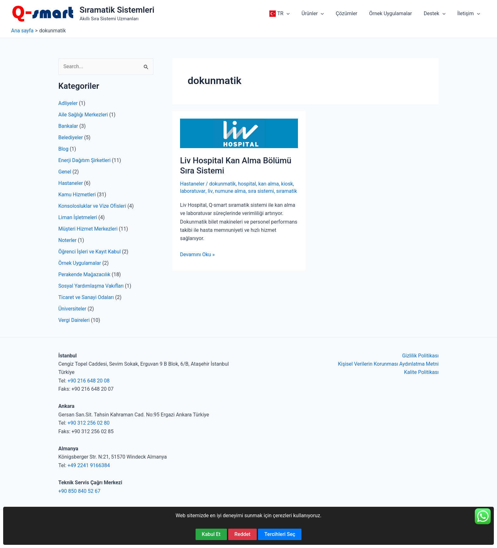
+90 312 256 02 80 (89, 423)
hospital (247, 184)
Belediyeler (70, 137)
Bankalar (68, 126)
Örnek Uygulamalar (79, 263)
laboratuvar (192, 191)
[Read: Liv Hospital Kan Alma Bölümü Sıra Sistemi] (239, 133)
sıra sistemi (261, 191)
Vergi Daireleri (74, 320)
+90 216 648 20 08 (89, 381)
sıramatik (286, 191)
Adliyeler (68, 103)
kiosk (287, 184)
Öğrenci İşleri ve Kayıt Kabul (89, 252)
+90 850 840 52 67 (79, 491)
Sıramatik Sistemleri (117, 10)
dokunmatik (222, 184)
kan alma (268, 184)
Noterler (67, 240)
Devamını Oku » (197, 255)
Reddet (243, 534)
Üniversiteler (72, 309)
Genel (64, 172)
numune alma (229, 191)
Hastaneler (70, 183)
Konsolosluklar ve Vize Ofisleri (92, 206)
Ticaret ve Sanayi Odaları (86, 297)
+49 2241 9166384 (89, 465)
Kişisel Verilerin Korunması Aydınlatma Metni (388, 364)
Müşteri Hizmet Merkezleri (88, 229)
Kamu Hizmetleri (77, 195)
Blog (63, 149)
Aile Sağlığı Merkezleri (83, 115)
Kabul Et (211, 534)
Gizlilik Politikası (420, 356)
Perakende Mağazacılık (84, 274)
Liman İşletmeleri (77, 217)
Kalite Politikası (421, 372)
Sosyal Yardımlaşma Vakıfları (91, 286)
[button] (296, 13)
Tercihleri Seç (279, 534)
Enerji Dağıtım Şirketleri (84, 160)
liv (210, 191)
